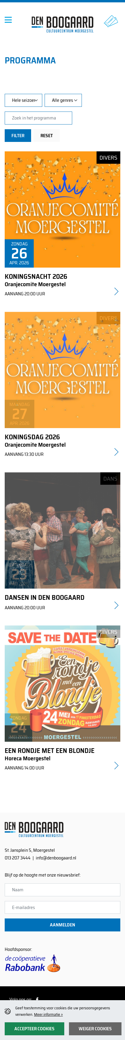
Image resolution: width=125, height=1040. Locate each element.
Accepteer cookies (34, 1028)
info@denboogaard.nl (56, 858)
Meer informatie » (48, 1014)
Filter (17, 135)
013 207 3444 (18, 858)
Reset (46, 135)
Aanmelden (62, 924)
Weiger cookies (95, 1028)
